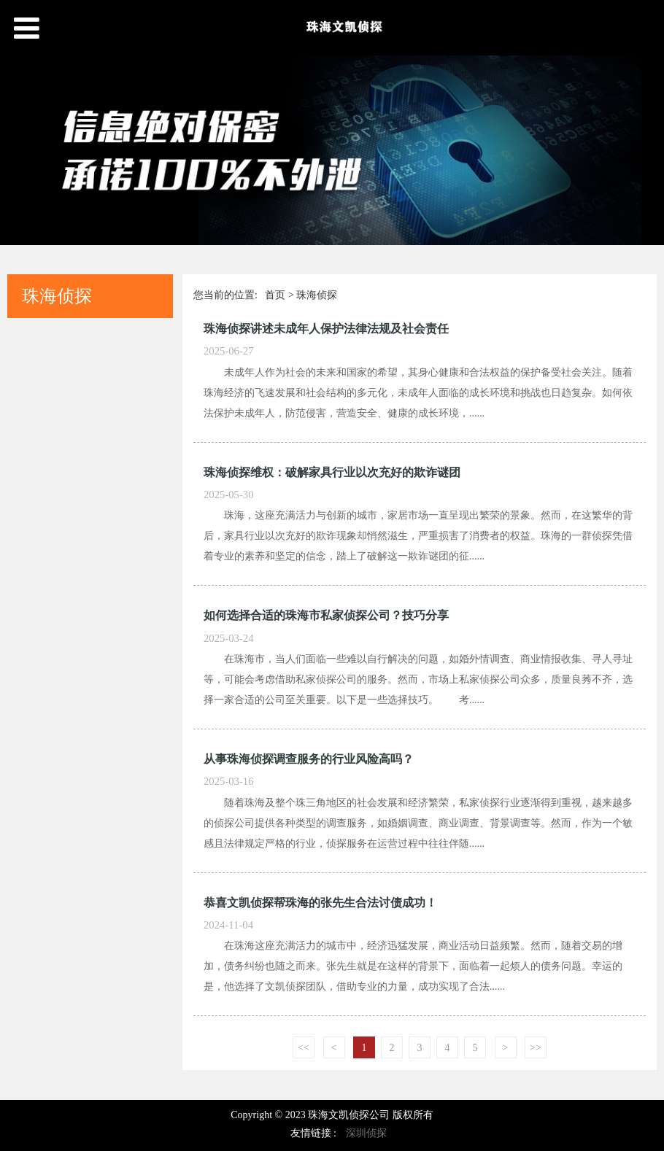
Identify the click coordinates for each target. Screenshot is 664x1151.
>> (535, 1047)
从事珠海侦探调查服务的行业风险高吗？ (309, 759)
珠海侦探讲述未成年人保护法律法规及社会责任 (326, 328)
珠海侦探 (316, 295)
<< (303, 1047)
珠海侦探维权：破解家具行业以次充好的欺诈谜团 (332, 472)
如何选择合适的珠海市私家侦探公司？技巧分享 (326, 615)
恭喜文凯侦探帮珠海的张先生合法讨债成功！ (320, 902)
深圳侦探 (366, 1133)
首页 (275, 295)
